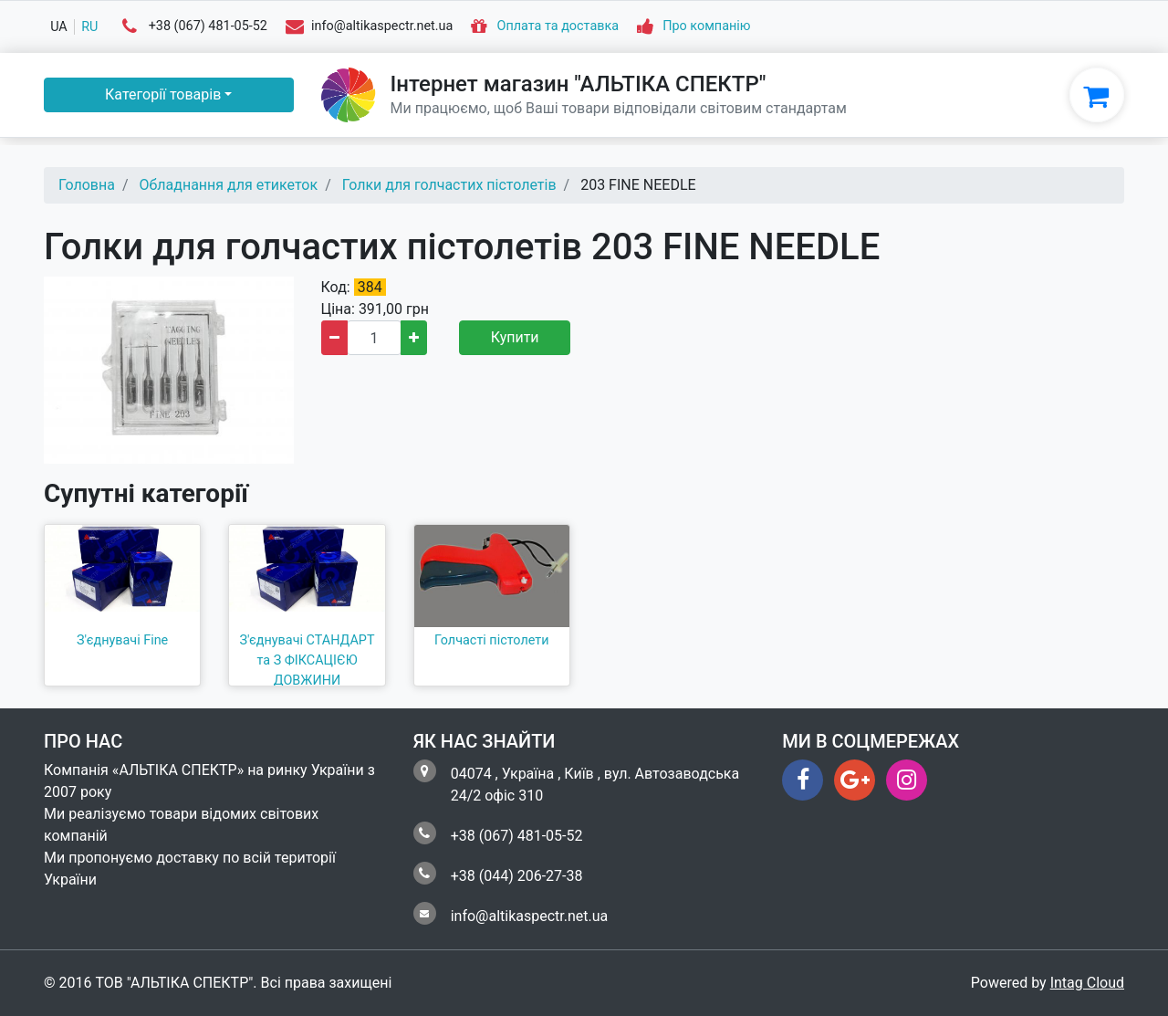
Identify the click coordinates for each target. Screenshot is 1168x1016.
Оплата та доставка (558, 27)
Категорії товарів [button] (163, 94)
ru (89, 27)
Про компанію (706, 27)
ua (59, 27)
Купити (515, 337)
